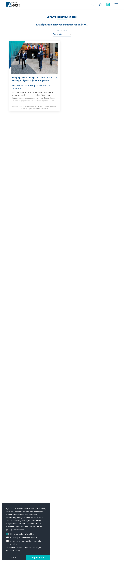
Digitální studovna (93, 528)
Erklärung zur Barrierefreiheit (71, 547)
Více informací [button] (18, 529)
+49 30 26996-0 (53, 516)
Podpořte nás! (92, 537)
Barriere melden (93, 547)
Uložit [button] (14, 557)
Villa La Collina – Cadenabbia (98, 532)
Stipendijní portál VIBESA (96, 519)
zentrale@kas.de (54, 512)
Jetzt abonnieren (62, 493)
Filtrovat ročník (62, 30)
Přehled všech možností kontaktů (59, 521)
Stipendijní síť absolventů (97, 523)
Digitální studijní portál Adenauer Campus (98, 513)
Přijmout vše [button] (38, 557)
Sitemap (106, 547)
